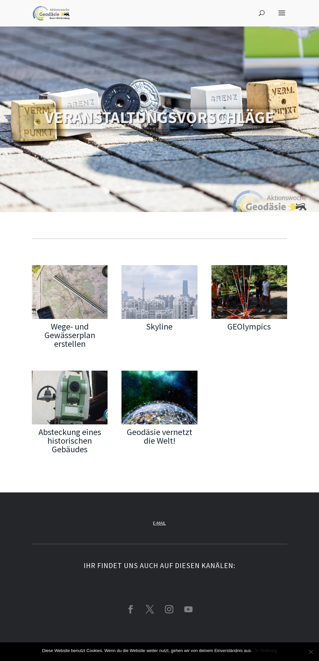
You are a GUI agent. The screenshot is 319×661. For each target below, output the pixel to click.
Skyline (159, 326)
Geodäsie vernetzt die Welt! (159, 436)
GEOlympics (249, 326)
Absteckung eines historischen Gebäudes (70, 440)
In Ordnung (266, 650)
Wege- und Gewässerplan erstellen (69, 335)
